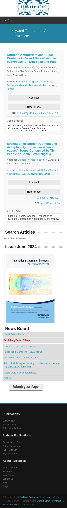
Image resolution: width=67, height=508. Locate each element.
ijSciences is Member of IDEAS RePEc (23, 352)
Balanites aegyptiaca (28, 82)
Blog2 (5, 487)
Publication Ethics (11, 450)
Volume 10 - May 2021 (48, 198)
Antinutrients (49, 85)
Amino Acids (35, 85)
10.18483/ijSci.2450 (50, 203)
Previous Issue (9, 425)
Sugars (10, 89)
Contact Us (8, 479)
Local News (46, 497)
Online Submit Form (12, 442)
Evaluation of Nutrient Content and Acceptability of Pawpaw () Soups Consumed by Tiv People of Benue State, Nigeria (32, 149)
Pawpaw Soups (42, 174)
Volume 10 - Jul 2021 (49, 113)
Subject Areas (9, 475)
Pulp (49, 82)
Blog (5, 483)
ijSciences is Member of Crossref (21, 346)
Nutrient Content (50, 170)
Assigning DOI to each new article (21, 358)
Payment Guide (10, 454)
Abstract (34, 97)
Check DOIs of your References (20, 373)
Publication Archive (12, 428)
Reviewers (7, 472)
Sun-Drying (27, 174)
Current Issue (9, 421)
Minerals (23, 85)
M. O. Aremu (24, 68)
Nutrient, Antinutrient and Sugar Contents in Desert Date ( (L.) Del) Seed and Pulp (32, 58)
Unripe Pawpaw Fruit (29, 170)
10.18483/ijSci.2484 (26, 113)
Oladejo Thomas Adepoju (31, 160)
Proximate (12, 85)
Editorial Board (10, 468)
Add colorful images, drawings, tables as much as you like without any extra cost (32, 365)
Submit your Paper (26, 387)
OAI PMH (8, 378)
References (34, 107)
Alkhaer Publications (30, 497)
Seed (43, 82)
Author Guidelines (11, 446)
